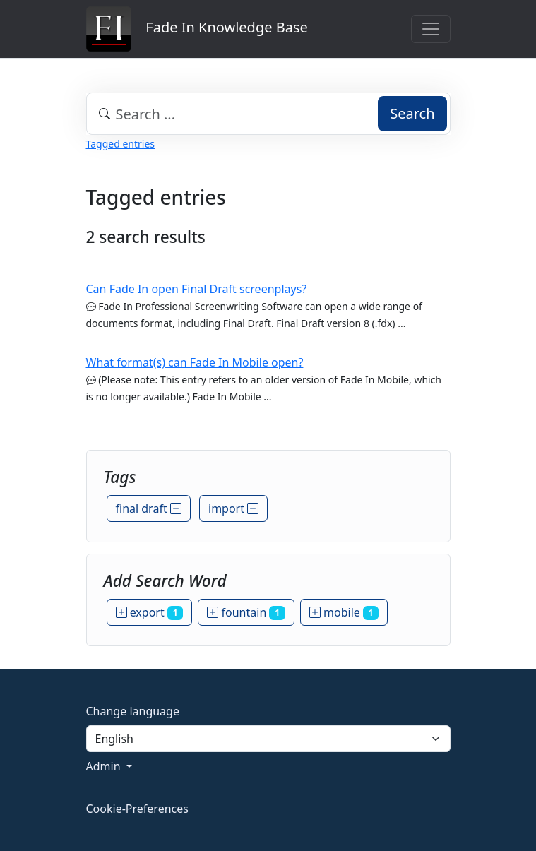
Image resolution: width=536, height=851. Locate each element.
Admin (105, 766)
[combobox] (268, 114)
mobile (344, 612)
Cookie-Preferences (137, 808)
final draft (148, 508)
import (233, 508)
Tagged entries (120, 143)
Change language (132, 711)
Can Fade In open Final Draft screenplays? (196, 289)
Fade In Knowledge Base (197, 29)
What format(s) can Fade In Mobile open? (195, 362)
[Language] (268, 738)
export (150, 612)
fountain (246, 612)
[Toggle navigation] (431, 29)
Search (412, 113)
